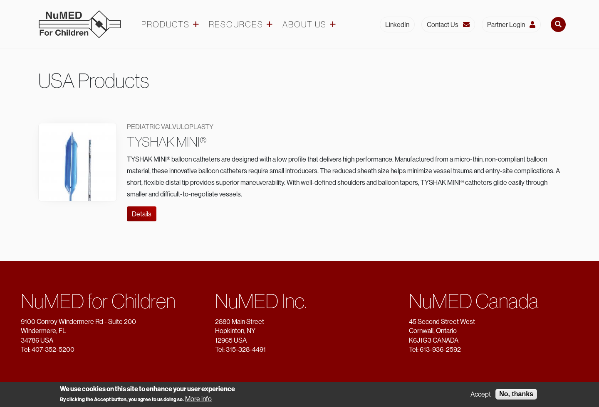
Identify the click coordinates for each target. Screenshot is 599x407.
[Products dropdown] (196, 24)
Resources (236, 24)
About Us (304, 24)
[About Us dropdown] (333, 24)
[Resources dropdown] (269, 24)
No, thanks (516, 394)
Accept (480, 395)
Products (165, 24)
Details (141, 214)
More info (198, 399)
